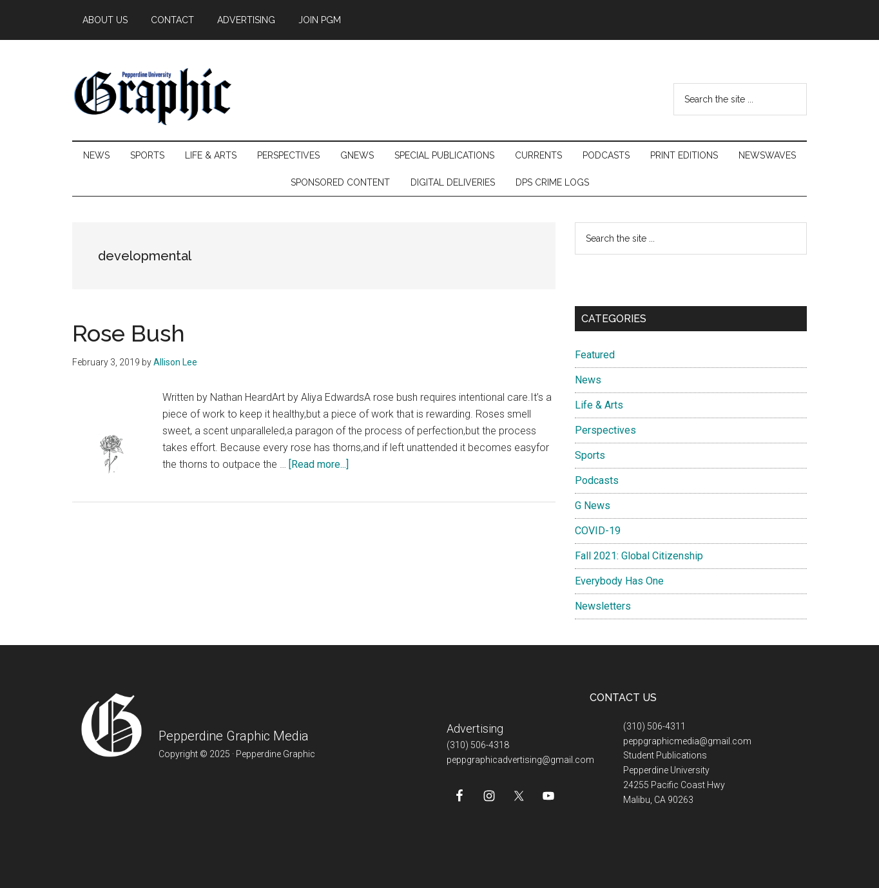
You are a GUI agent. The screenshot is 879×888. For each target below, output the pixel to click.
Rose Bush (128, 333)
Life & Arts (599, 405)
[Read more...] (319, 464)
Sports (590, 455)
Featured (595, 355)
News (588, 380)
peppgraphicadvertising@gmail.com (520, 760)
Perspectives (605, 430)
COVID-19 (598, 531)
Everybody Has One (619, 581)
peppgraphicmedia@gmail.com (687, 741)
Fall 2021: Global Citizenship (639, 556)
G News (592, 505)
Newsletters (603, 606)
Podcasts (597, 480)
